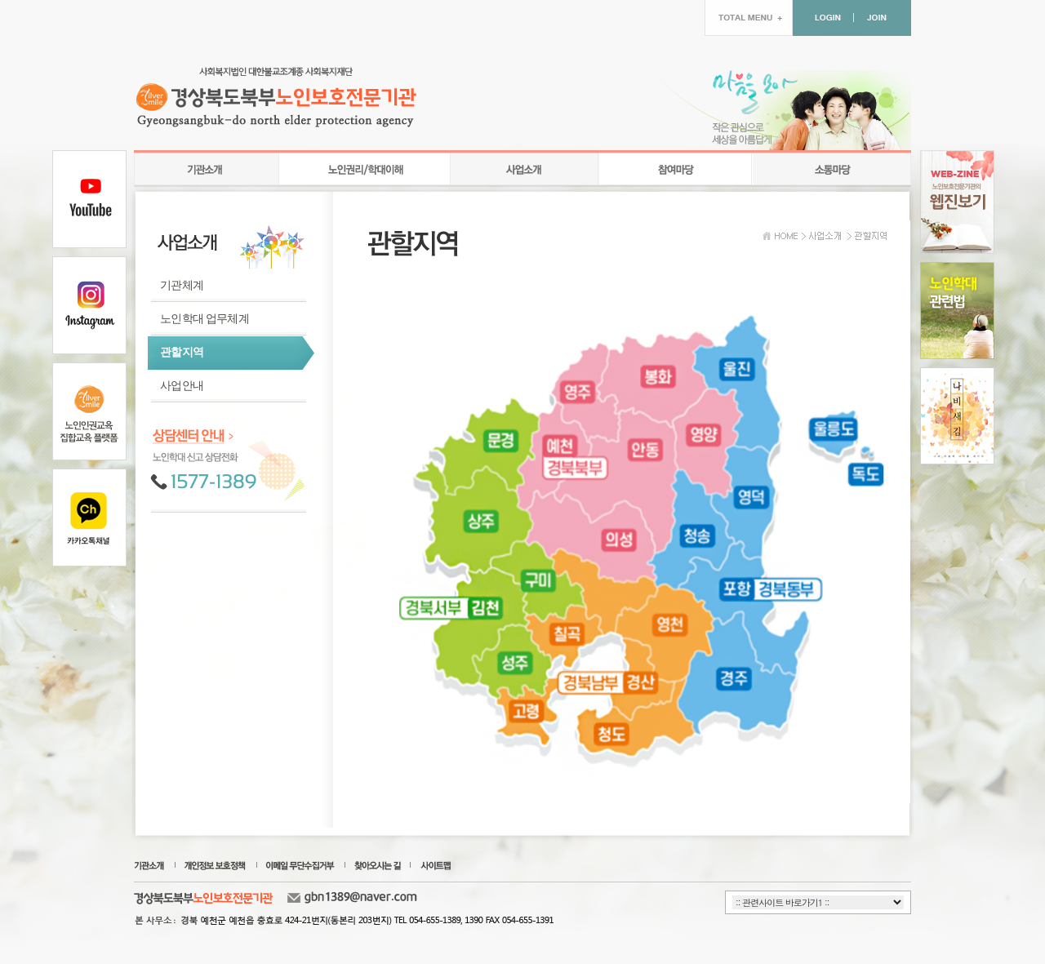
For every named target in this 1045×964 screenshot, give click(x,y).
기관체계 (181, 285)
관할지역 (181, 352)
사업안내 (181, 386)
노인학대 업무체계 (204, 319)
